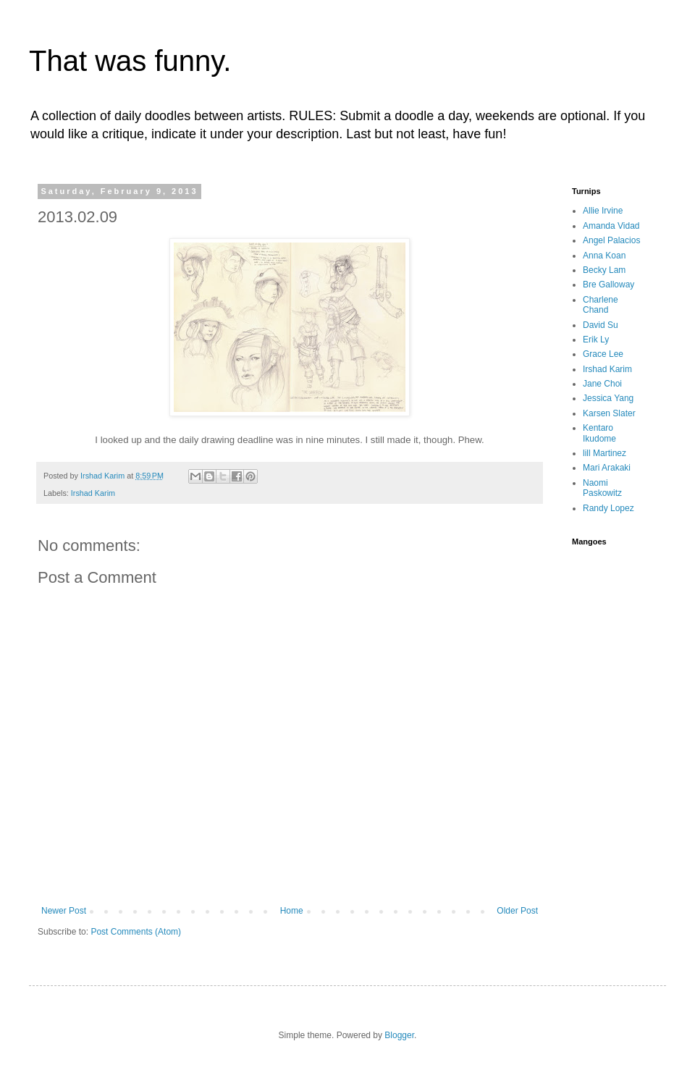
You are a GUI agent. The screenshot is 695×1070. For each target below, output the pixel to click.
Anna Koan (604, 255)
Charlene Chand (600, 305)
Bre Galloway (608, 284)
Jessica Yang (608, 398)
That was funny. (130, 61)
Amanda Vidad (611, 226)
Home (291, 911)
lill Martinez (604, 453)
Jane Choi (602, 384)
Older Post (517, 911)
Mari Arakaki (607, 468)
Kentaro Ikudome (599, 433)
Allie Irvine (603, 211)
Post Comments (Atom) (135, 932)
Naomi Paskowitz (602, 488)
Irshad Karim (93, 493)
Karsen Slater (609, 413)
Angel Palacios (611, 240)
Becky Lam (604, 270)
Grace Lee (603, 354)
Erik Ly (596, 339)
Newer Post (63, 911)
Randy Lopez (608, 508)
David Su (600, 325)
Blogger (399, 1035)
